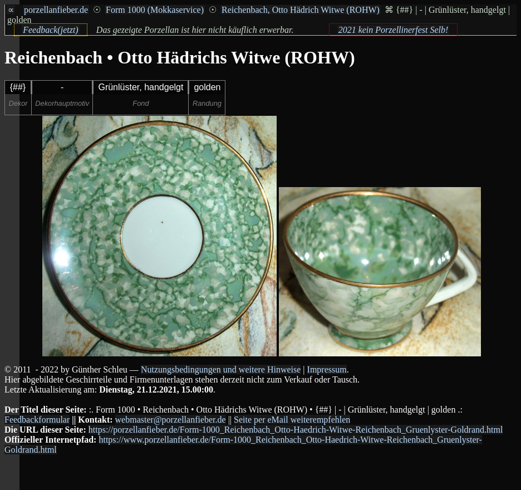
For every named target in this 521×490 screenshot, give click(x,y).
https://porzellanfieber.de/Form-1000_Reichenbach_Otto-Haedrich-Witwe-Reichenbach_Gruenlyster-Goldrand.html (296, 429)
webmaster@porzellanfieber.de (170, 419)
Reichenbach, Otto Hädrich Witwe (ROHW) (301, 9)
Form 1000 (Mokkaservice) (155, 9)
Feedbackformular (37, 419)
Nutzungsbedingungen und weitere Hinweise (221, 369)
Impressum (327, 369)
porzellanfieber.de (56, 9)
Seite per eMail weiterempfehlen (292, 419)
